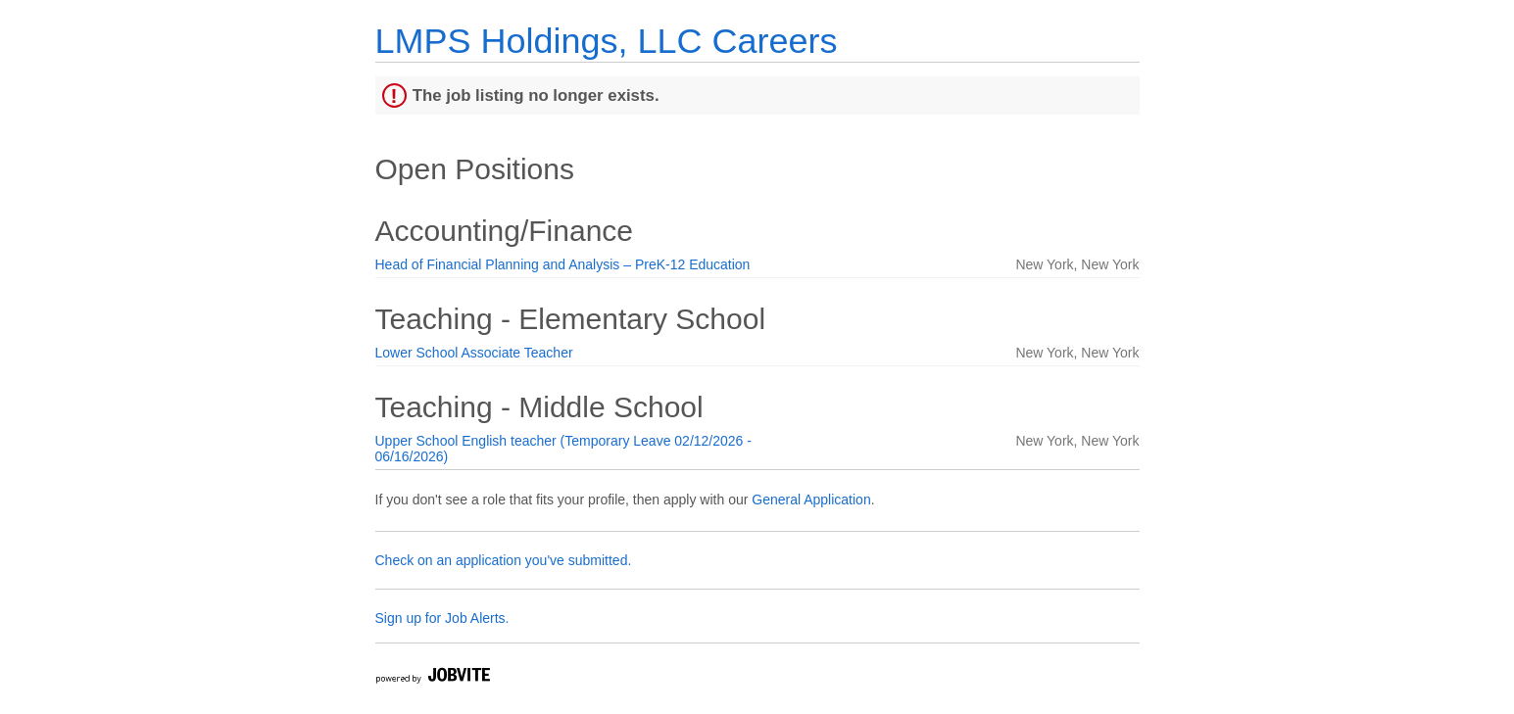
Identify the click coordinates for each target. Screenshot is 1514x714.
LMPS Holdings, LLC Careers (606, 41)
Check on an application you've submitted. (503, 560)
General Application (811, 499)
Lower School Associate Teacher (474, 352)
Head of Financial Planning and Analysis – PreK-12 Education (563, 264)
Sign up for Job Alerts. (442, 618)
